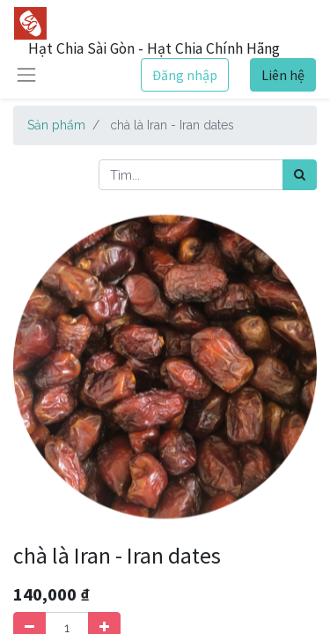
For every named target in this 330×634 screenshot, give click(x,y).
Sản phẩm (56, 125)
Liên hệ (282, 75)
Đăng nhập (184, 75)
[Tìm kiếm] (299, 174)
